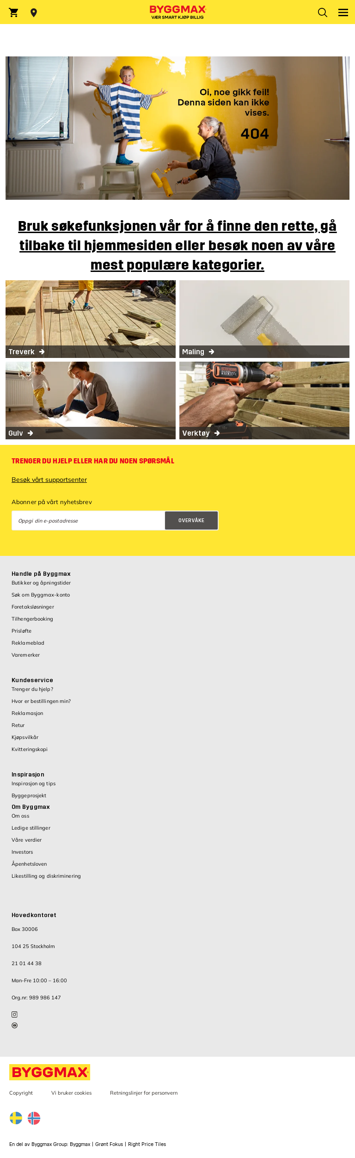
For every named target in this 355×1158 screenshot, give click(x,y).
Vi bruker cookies (71, 1093)
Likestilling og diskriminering (46, 876)
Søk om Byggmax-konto (41, 594)
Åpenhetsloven (29, 864)
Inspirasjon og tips (33, 783)
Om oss (20, 816)
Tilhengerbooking (33, 619)
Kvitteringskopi (30, 749)
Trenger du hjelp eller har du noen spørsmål (93, 461)
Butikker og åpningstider (41, 582)
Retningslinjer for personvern (144, 1093)
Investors (22, 852)
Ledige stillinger (31, 828)
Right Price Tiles (147, 1144)
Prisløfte (21, 631)
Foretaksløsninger (33, 607)
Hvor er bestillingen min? (41, 701)
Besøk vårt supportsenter (49, 479)
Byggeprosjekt (29, 795)
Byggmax (80, 1144)
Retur (18, 725)
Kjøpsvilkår (25, 737)
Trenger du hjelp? (32, 689)
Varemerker (26, 655)
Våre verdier (27, 840)
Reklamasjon (27, 713)
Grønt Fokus (109, 1144)
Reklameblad (28, 643)
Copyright (21, 1093)
